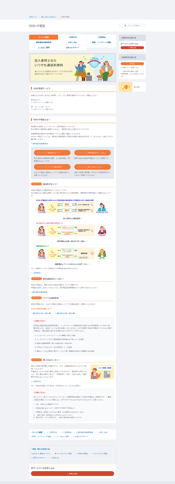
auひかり (35, 100)
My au (132, 64)
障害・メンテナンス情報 (101, 42)
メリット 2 (81, 153)
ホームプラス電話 (100, 454)
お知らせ (55, 458)
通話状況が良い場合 (42, 313)
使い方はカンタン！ (95, 167)
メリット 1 (41, 153)
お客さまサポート (72, 48)
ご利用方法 (72, 37)
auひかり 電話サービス (41, 454)
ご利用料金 (101, 37)
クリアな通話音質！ (55, 167)
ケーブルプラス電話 (63, 454)
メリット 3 (41, 167)
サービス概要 (44, 37)
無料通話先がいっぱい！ (97, 153)
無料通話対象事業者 (43, 42)
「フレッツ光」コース (40, 107)
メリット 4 (81, 167)
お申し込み (72, 42)
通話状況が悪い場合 (66, 313)
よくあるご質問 (44, 48)
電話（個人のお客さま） (41, 449)
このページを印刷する (132, 25)
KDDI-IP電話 (83, 454)
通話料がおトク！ (54, 153)
